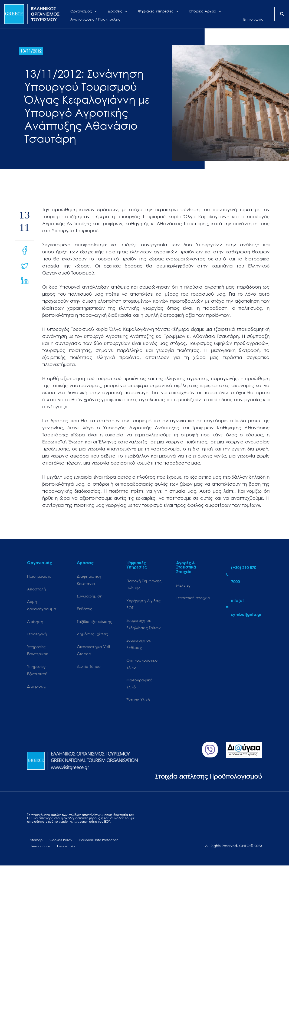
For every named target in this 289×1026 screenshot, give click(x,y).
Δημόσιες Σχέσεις (92, 635)
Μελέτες (183, 585)
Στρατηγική (37, 635)
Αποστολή (36, 589)
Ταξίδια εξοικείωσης (94, 622)
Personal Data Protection (94, 857)
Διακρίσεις (36, 689)
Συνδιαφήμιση (90, 597)
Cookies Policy (57, 857)
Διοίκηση (35, 622)
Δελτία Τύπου (88, 669)
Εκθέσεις (84, 610)
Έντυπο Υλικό (138, 704)
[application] (90, 10)
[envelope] (244, 607)
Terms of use (39, 864)
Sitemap (34, 857)
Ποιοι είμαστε (39, 576)
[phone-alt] (244, 574)
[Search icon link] (282, 15)
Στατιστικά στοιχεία (193, 598)
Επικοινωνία (63, 864)
